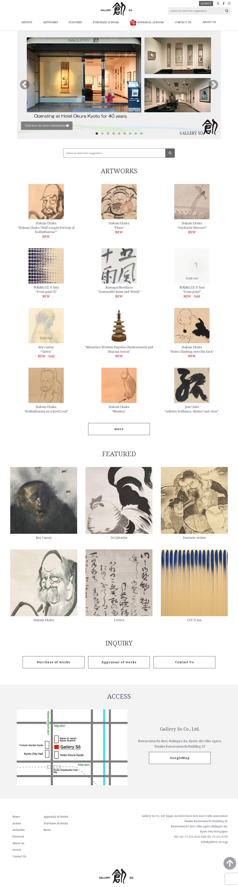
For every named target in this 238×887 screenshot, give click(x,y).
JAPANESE (206, 3)
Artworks (18, 830)
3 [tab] (108, 133)
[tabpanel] (119, 85)
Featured (18, 836)
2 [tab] (102, 133)
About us (91, 817)
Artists (16, 823)
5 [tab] (119, 133)
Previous (24, 85)
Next (213, 85)
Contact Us (92, 830)
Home (16, 817)
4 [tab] (113, 133)
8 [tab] (136, 133)
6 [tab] (124, 133)
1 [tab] (97, 133)
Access (90, 823)
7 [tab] (130, 133)
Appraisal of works (55, 817)
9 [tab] (141, 133)
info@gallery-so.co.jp (214, 842)
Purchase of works (55, 823)
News (46, 830)
